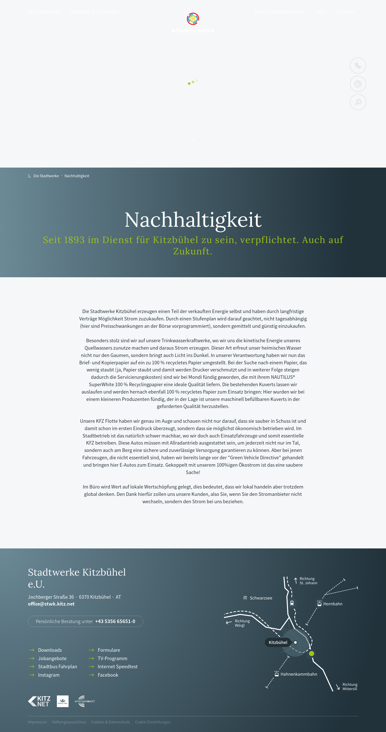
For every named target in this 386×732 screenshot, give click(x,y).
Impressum (37, 721)
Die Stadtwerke (44, 11)
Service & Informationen (280, 11)
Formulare (104, 650)
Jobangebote (47, 658)
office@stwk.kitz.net (51, 604)
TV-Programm (107, 658)
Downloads (45, 650)
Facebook (103, 675)
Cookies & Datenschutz (110, 721)
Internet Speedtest (113, 667)
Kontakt (346, 11)
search (358, 102)
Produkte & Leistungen (95, 11)
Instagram (44, 675)
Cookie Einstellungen (153, 721)
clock (358, 84)
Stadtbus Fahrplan (52, 667)
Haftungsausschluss (69, 721)
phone (358, 65)
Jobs (321, 11)
